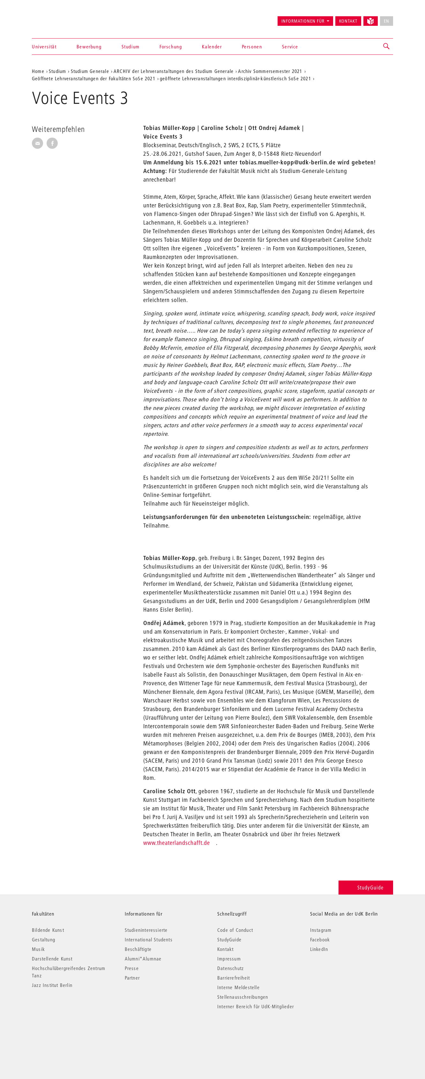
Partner (132, 978)
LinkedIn (319, 949)
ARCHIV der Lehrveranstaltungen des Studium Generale (174, 71)
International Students (149, 939)
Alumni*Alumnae (143, 958)
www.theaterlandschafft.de (176, 842)
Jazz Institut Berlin (52, 985)
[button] (386, 46)
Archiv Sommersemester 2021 (270, 71)
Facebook (320, 939)
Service (290, 46)
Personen (252, 46)
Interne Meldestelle (238, 987)
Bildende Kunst (48, 930)
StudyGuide (366, 887)
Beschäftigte (138, 949)
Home (38, 71)
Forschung (171, 46)
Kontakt (348, 21)
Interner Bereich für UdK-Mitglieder (255, 1006)
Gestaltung (43, 939)
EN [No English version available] (386, 21)
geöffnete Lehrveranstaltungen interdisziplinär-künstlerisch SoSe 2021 (235, 78)
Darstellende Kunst (52, 958)
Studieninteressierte (146, 930)
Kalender (212, 46)
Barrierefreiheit (233, 978)
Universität (44, 46)
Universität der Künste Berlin (57, 18)
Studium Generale (90, 71)
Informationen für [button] (302, 21)
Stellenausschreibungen (242, 997)
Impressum (229, 958)
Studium (131, 46)
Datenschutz (230, 968)
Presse (132, 968)
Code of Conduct (235, 930)
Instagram (321, 930)
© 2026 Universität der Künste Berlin (65, 1033)
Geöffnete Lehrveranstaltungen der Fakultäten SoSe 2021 (93, 78)
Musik (38, 949)
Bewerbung (89, 46)
